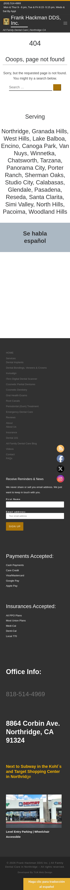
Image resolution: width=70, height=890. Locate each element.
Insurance (11, 432)
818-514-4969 (25, 694)
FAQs (9, 458)
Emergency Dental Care (19, 412)
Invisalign (11, 373)
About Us (11, 426)
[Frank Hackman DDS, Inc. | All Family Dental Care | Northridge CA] (6, 21)
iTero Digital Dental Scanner (21, 378)
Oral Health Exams (16, 395)
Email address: (35, 515)
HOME (10, 352)
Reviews (10, 417)
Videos (10, 449)
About (9, 423)
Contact (10, 454)
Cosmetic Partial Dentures (20, 384)
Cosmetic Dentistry (16, 389)
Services (11, 358)
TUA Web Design (43, 872)
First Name (13, 499)
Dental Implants (15, 362)
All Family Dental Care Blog (21, 443)
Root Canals (13, 400)
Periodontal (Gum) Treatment (22, 406)
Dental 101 (12, 437)
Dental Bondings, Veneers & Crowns (26, 367)
